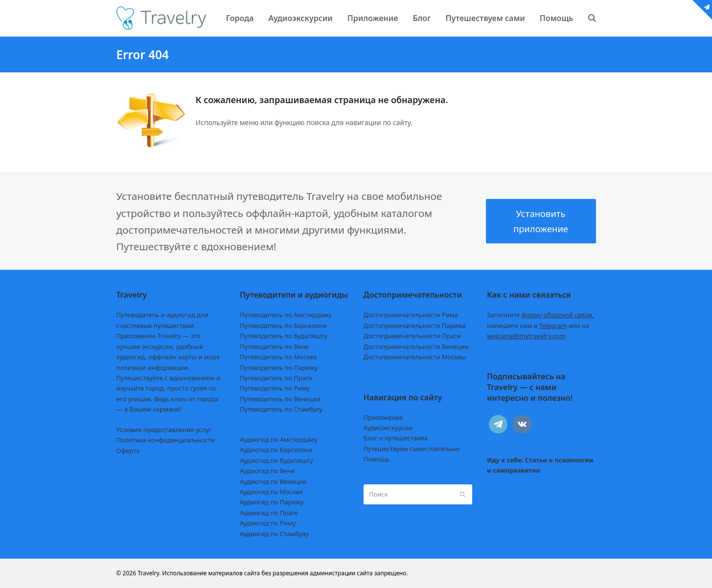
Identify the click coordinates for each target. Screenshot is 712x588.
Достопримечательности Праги (412, 335)
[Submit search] (462, 494)
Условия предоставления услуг (164, 429)
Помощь (377, 459)
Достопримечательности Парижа (415, 325)
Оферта (128, 450)
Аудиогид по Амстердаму (279, 439)
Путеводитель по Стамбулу (281, 409)
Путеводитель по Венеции (280, 398)
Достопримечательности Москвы (415, 356)
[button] (592, 18)
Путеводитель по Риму (275, 388)
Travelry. (149, 573)
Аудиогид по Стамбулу (274, 533)
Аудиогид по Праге (269, 512)
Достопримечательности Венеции (416, 346)
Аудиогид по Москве (271, 491)
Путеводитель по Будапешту (283, 335)
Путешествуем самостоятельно (412, 448)
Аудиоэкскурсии (388, 427)
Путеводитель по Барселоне (283, 325)
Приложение (383, 417)
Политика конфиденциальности (165, 440)
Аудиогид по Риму (268, 523)
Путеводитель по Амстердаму (286, 314)
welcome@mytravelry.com (526, 335)
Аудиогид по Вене (267, 470)
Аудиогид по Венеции (273, 481)
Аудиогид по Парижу (272, 502)
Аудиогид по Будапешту (276, 460)
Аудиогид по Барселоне (276, 449)
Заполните (540, 314)
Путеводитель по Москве (278, 356)
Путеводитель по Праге (276, 377)
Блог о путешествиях (396, 438)
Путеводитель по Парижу (279, 367)
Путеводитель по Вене (274, 346)
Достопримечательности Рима (411, 314)
